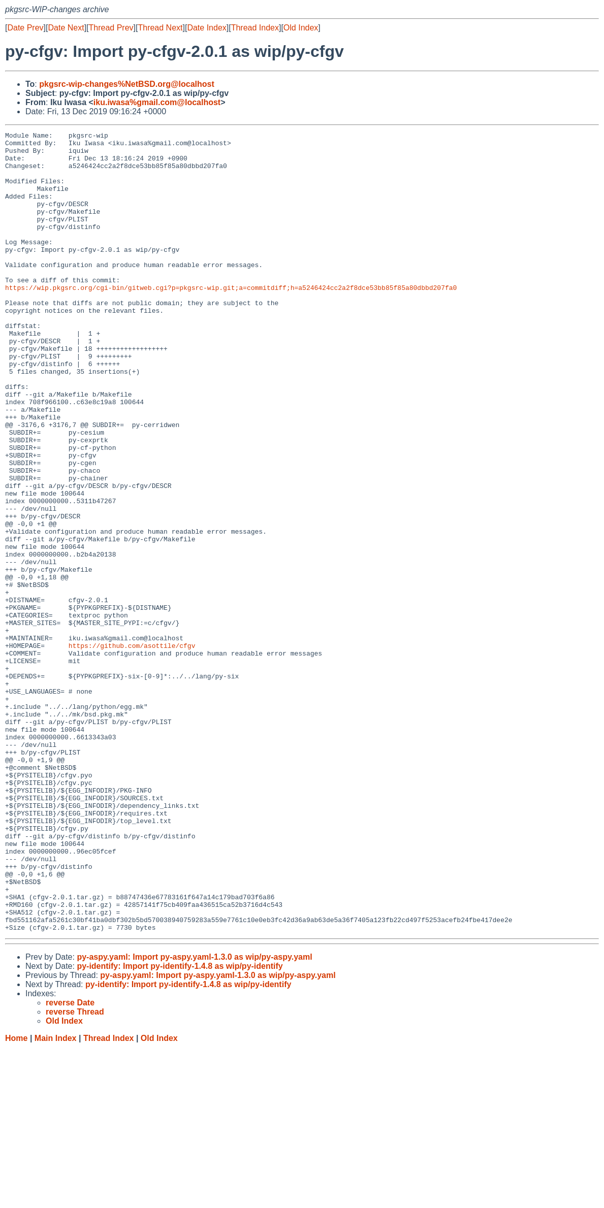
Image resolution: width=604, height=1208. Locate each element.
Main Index (56, 1198)
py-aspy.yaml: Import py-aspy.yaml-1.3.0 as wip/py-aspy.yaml (194, 1117)
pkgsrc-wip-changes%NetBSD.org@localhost (126, 84)
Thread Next (160, 27)
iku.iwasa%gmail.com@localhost (156, 102)
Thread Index (255, 27)
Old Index (300, 27)
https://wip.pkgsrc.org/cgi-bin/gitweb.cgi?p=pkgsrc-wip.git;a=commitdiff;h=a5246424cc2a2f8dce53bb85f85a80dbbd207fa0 (231, 319)
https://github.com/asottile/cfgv (132, 749)
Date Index (206, 27)
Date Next (66, 27)
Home (16, 1198)
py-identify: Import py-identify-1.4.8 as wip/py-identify (179, 1126)
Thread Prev (111, 27)
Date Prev (25, 27)
